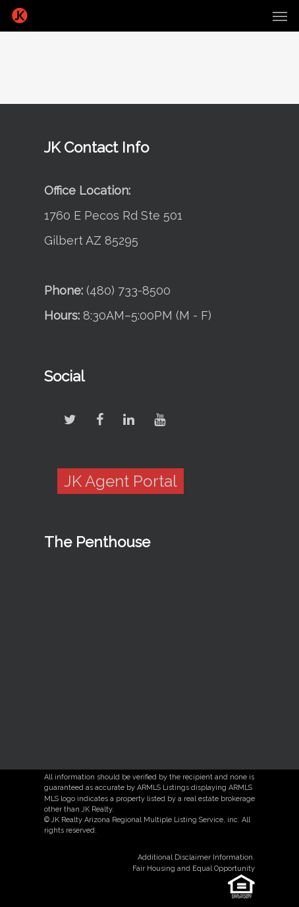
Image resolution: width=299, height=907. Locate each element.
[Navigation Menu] (280, 15)
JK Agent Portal (120, 481)
